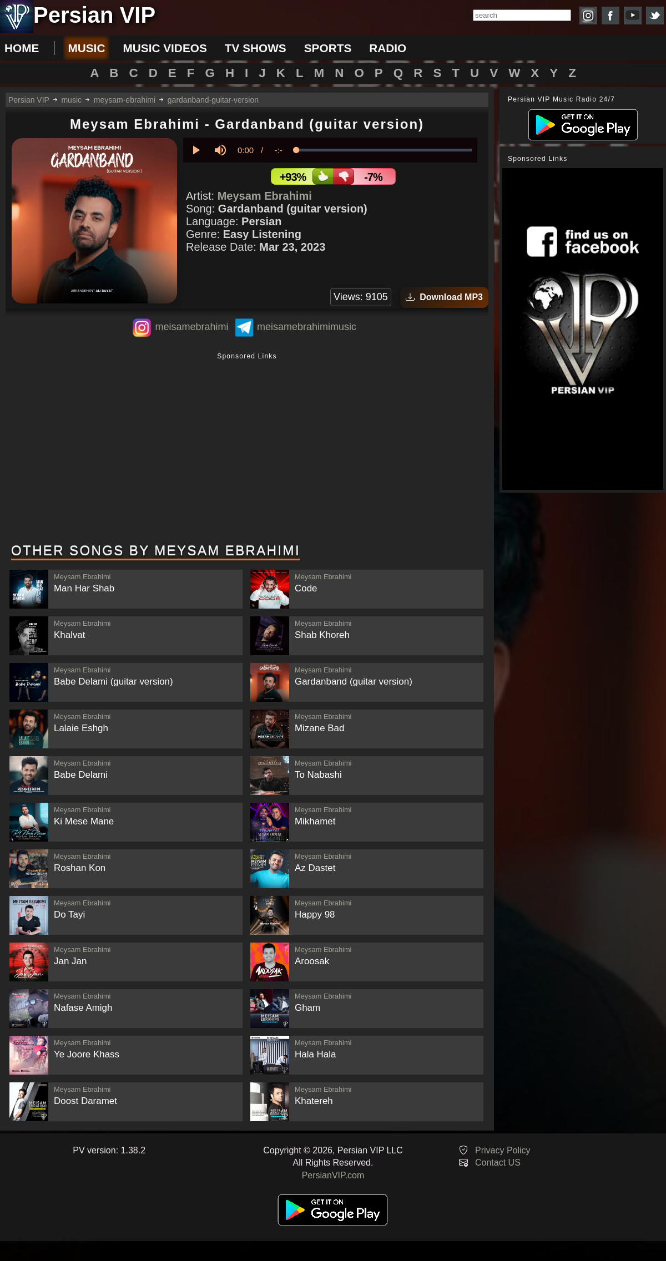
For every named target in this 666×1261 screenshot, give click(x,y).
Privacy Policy (503, 1150)
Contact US (498, 1162)
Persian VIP (28, 99)
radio (387, 48)
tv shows (255, 48)
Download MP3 (444, 297)
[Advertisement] (247, 448)
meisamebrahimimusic (306, 326)
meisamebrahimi (191, 326)
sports (328, 48)
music (86, 48)
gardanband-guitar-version (213, 99)
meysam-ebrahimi (124, 99)
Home (21, 48)
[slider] (384, 150)
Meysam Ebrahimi (265, 196)
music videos (164, 48)
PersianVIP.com (333, 1175)
